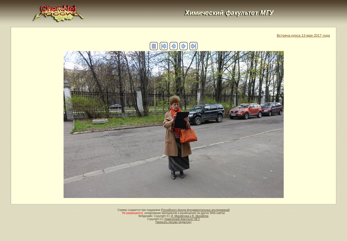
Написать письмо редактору (173, 222)
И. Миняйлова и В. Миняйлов (189, 216)
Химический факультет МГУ (182, 219)
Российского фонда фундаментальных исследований (195, 209)
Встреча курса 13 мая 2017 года (303, 35)
